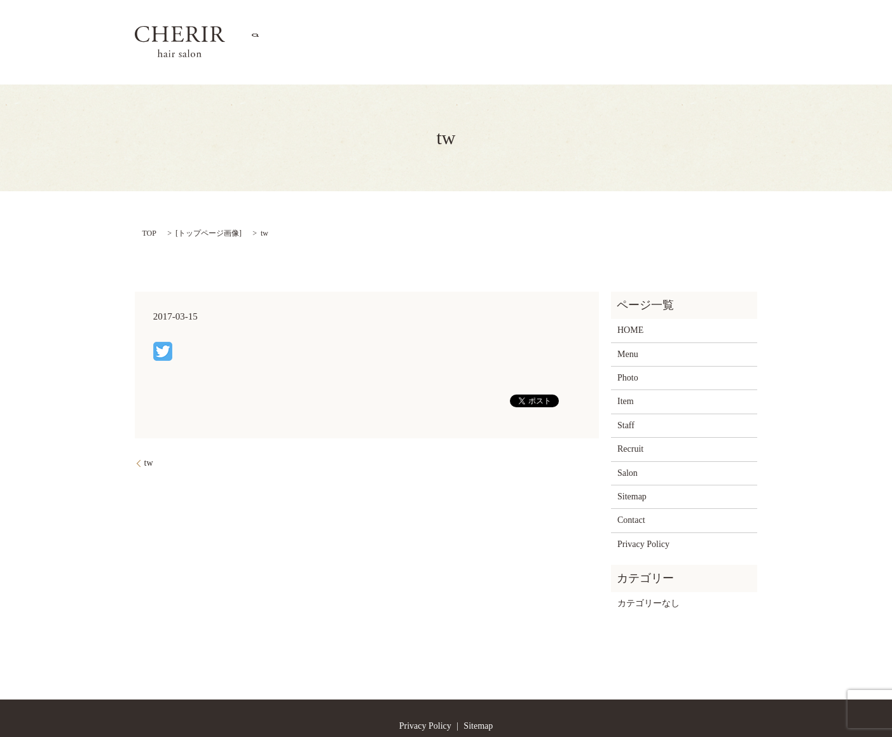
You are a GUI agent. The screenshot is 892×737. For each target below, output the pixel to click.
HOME (376, 25)
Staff (603, 25)
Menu (469, 25)
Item (557, 25)
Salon (423, 25)
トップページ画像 (208, 199)
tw (148, 429)
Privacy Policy (643, 510)
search (740, 25)
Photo (513, 25)
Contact (698, 25)
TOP (149, 199)
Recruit (650, 25)
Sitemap (632, 463)
